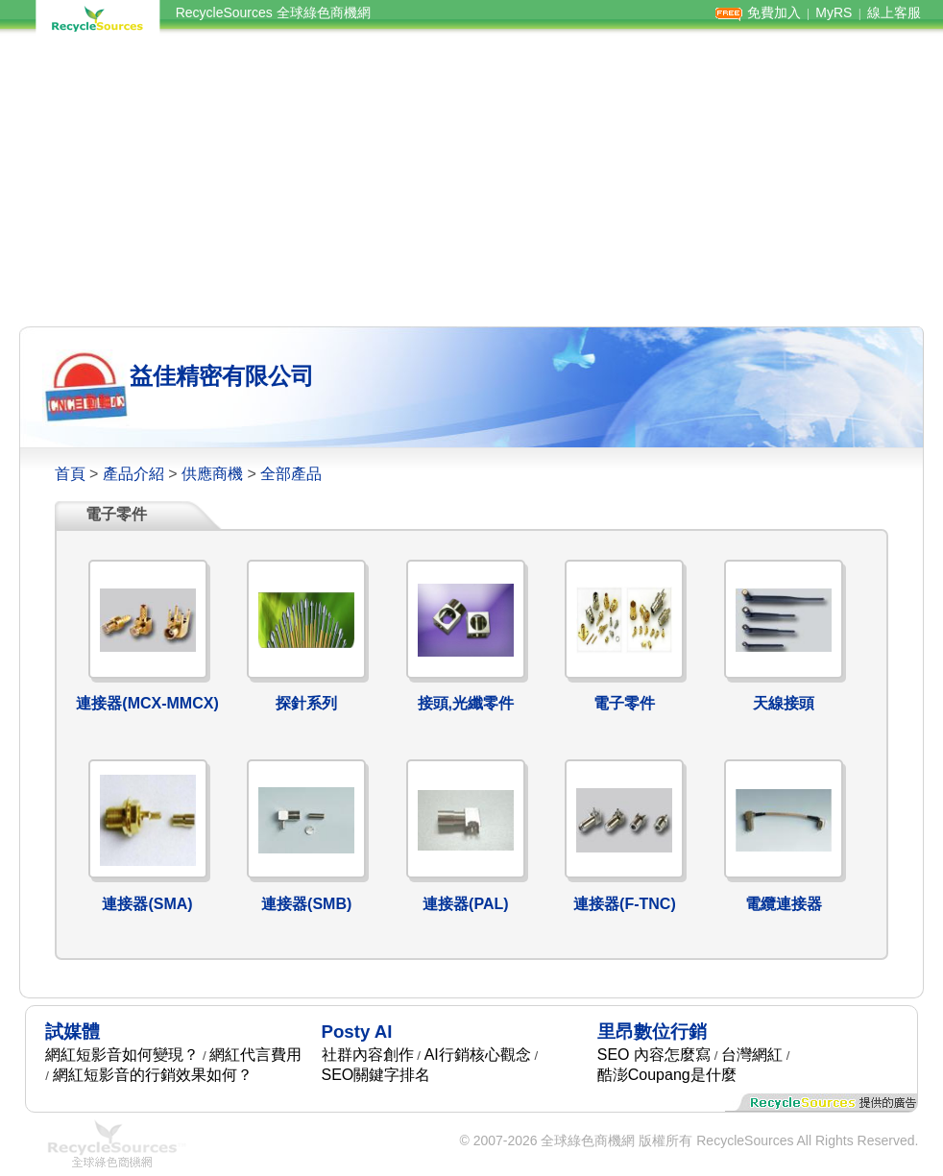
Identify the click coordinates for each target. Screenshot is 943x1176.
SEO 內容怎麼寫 (654, 1054)
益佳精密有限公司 (222, 376)
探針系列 (306, 703)
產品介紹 (133, 474)
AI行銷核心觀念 (477, 1054)
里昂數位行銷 (652, 1031)
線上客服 (894, 12)
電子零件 (624, 703)
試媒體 (72, 1031)
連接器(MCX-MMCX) (147, 703)
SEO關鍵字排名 (376, 1075)
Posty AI (357, 1031)
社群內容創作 (368, 1054)
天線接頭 (783, 703)
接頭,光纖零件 (466, 703)
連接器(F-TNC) (624, 904)
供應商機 (212, 474)
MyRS (833, 12)
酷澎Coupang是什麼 (667, 1075)
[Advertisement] (472, 180)
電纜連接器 (783, 904)
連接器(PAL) (465, 904)
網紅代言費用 (255, 1054)
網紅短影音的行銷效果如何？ (153, 1075)
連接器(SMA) (147, 904)
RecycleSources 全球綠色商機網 (273, 12)
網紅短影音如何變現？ (122, 1054)
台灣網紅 (752, 1054)
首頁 (70, 474)
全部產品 (291, 474)
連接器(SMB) (306, 904)
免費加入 (774, 12)
